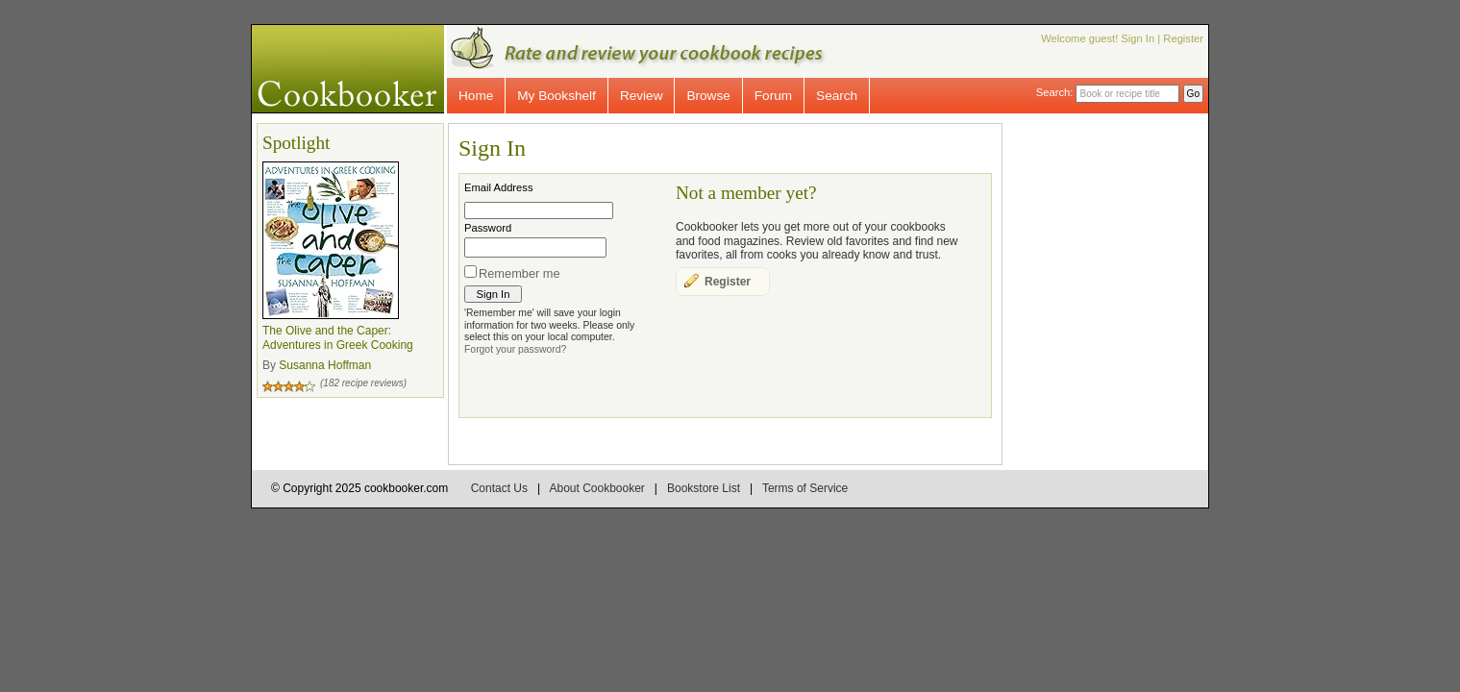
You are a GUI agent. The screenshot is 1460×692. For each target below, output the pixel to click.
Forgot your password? (515, 349)
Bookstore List (703, 488)
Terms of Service (805, 488)
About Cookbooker (596, 488)
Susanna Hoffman (325, 365)
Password (487, 228)
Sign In (1137, 38)
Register (1183, 38)
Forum (773, 95)
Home (475, 95)
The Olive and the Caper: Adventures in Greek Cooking (337, 338)
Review (641, 95)
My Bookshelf (556, 95)
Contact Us (499, 488)
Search (836, 95)
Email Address (498, 187)
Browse (708, 95)
